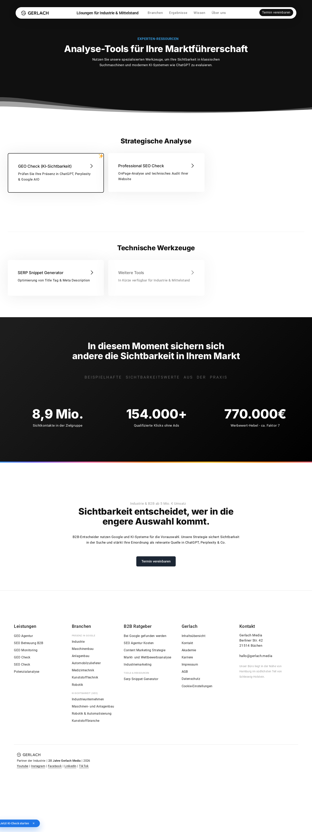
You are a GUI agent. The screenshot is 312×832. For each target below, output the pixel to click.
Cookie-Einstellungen (197, 686)
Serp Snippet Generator (141, 679)
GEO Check (22, 657)
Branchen (155, 14)
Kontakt (187, 643)
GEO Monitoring (25, 650)
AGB (185, 672)
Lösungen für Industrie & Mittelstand (107, 14)
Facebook (55, 766)
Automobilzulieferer (86, 663)
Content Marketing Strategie (144, 650)
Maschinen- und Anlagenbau (93, 706)
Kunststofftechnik (85, 677)
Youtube (22, 766)
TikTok (84, 766)
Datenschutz (191, 679)
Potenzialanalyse (26, 672)
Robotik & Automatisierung (92, 713)
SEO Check (22, 664)
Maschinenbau (83, 649)
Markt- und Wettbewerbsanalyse (147, 657)
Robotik (77, 685)
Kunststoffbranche (85, 721)
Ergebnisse (178, 14)
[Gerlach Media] (35, 14)
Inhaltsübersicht (193, 636)
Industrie (78, 642)
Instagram (38, 766)
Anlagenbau (81, 656)
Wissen (199, 14)
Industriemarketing (137, 664)
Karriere (187, 657)
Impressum (190, 664)
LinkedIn (70, 766)
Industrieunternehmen (88, 699)
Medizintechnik (83, 670)
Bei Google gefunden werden (145, 636)
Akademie (189, 650)
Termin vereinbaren (276, 13)
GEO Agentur (23, 636)
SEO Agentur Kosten (139, 643)
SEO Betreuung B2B (28, 643)
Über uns (219, 14)
